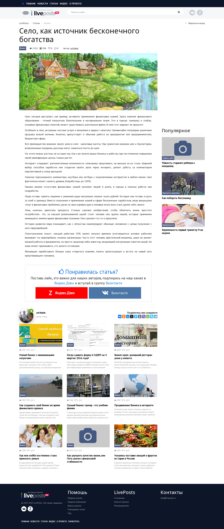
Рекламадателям (121, 505)
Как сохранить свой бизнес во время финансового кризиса (39, 407)
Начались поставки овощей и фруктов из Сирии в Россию (135, 457)
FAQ (69, 513)
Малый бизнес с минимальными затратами (36, 356)
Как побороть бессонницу (176, 198)
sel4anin (74, 48)
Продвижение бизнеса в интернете (133, 405)
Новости (42, 3)
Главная (28, 3)
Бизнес (22, 48)
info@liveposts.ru (168, 498)
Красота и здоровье (171, 193)
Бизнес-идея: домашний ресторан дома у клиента (133, 356)
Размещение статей (76, 509)
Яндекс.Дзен (64, 283)
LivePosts (24, 23)
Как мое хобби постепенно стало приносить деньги (38, 457)
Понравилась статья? (88, 271)
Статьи (54, 3)
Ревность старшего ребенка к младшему (178, 164)
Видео (63, 3)
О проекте (75, 3)
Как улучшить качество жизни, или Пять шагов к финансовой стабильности (86, 458)
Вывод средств (74, 505)
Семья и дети (168, 158)
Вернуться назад (195, 23)
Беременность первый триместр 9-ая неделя (182, 231)
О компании (119, 498)
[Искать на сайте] (125, 12)
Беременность (168, 225)
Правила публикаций (77, 502)
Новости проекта (121, 502)
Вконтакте (114, 283)
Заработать (73, 521)
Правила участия (75, 498)
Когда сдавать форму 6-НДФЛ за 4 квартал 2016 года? (87, 356)
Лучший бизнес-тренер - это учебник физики (87, 407)
